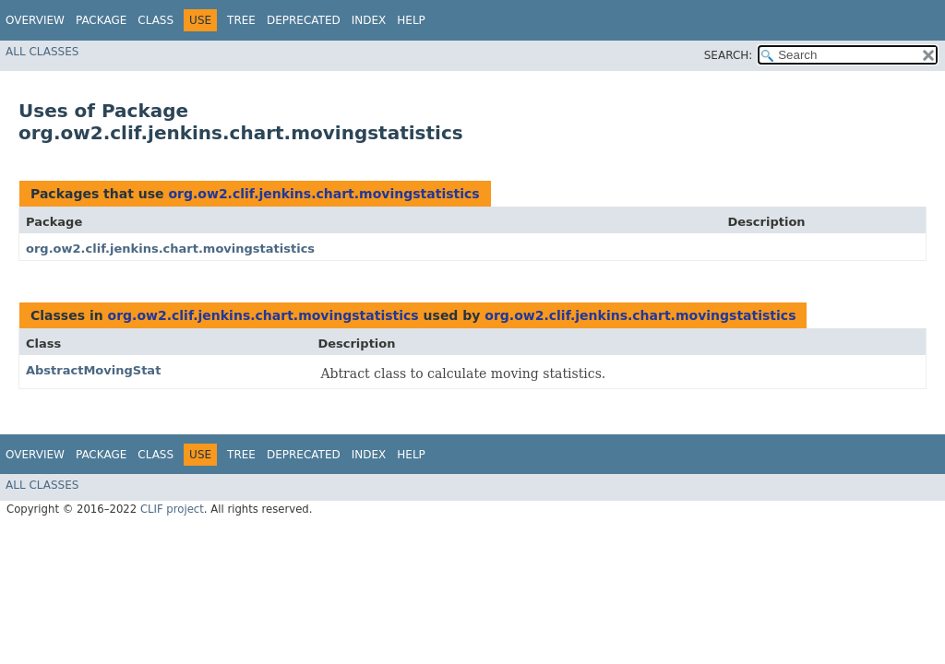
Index (369, 20)
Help (411, 20)
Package (101, 20)
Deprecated (304, 20)
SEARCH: (728, 55)
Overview (35, 20)
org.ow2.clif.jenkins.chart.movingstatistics (323, 193)
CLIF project (172, 509)
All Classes (42, 51)
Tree (241, 20)
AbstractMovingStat (93, 370)
